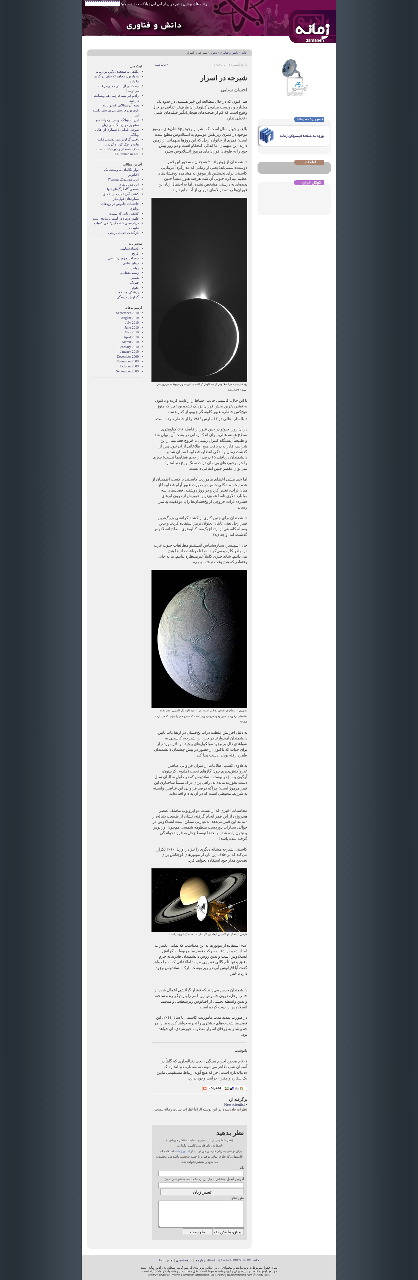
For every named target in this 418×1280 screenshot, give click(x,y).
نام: (241, 1168)
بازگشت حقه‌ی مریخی (123, 233)
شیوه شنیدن (184, 1260)
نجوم (214, 52)
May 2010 (132, 332)
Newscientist (234, 1104)
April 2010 (131, 337)
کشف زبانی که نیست (124, 213)
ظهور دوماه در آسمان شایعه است (115, 218)
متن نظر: (237, 1198)
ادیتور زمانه (182, 1151)
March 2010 (130, 342)
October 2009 (129, 366)
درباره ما (200, 1260)
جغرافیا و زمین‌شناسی (123, 258)
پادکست (142, 4)
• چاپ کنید (161, 64)
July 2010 (132, 322)
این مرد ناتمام (129, 184)
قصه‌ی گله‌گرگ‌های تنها (123, 189)
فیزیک (134, 282)
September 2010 (127, 313)
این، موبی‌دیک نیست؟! (123, 179)
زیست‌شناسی (129, 273)
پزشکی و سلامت (127, 292)
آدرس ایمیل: (235, 1179)
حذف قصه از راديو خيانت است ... (116, 149)
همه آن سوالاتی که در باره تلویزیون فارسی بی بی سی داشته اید (116, 110)
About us (213, 1260)
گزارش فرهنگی (127, 297)
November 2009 (127, 361)
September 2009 (127, 371)
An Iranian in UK (126, 154)
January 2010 (129, 351)
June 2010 (132, 327)
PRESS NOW (242, 1260)
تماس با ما (166, 1260)
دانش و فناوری (229, 52)
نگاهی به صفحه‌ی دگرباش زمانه (117, 71)
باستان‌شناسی (129, 248)
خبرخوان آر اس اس (165, 4)
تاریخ (135, 253)
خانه (244, 52)
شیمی (134, 278)
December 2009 (128, 356)
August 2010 (130, 318)
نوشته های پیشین (196, 4)
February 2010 (128, 347)
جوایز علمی (130, 263)
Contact (226, 1260)
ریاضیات (133, 268)
